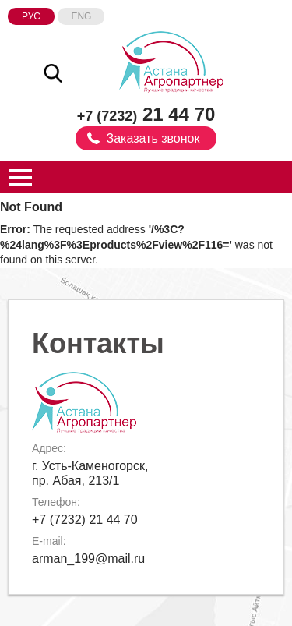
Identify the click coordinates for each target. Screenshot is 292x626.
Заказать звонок (153, 138)
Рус (31, 16)
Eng (81, 16)
